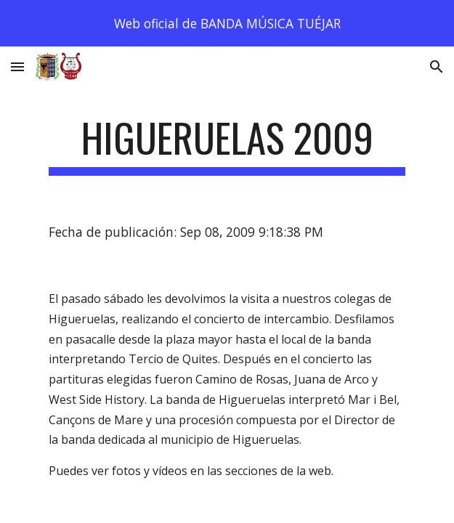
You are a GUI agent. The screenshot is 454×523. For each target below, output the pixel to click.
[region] (227, 23)
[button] (17, 66)
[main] (227, 145)
